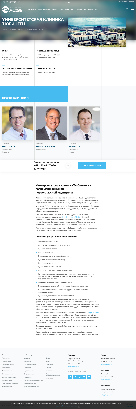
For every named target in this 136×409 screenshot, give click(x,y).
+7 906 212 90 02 (106, 361)
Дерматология (7, 371)
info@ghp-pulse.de (73, 366)
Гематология (28, 377)
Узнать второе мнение (126, 2)
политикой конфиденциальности (66, 406)
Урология (69, 9)
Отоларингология (30, 364)
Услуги (48, 361)
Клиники (49, 355)
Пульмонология (29, 371)
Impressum (49, 379)
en (69, 2)
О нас (48, 358)
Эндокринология (29, 374)
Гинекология (57, 9)
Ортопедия (92, 9)
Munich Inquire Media (71, 217)
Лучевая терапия (7, 386)
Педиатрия (27, 367)
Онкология (31, 9)
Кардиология (80, 9)
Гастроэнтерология (8, 364)
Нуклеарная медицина (31, 386)
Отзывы (48, 367)
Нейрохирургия (44, 9)
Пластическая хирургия (10, 383)
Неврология (6, 367)
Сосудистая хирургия (9, 377)
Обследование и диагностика (33, 380)
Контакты (49, 371)
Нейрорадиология (30, 383)
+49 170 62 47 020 (9, 2)
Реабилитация (7, 380)
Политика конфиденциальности (53, 374)
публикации (94, 313)
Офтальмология (7, 374)
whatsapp (41, 169)
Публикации (50, 364)
